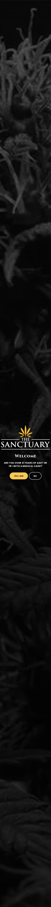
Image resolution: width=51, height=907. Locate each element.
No (35, 476)
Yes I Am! (19, 476)
